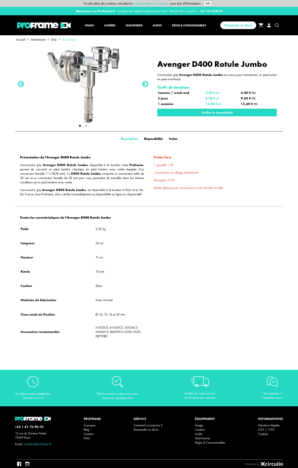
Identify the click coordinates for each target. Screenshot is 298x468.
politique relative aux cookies (151, 3)
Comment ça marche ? (148, 425)
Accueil (20, 39)
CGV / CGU (266, 429)
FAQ (87, 438)
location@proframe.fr (37, 444)
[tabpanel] (83, 84)
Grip (54, 39)
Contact (88, 434)
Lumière (200, 429)
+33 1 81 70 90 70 (210, 11)
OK (208, 3)
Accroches (69, 39)
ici (139, 194)
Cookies (263, 434)
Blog (86, 429)
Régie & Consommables (210, 442)
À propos (89, 425)
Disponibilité (153, 139)
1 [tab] (80, 126)
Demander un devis (238, 25)
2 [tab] (86, 126)
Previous (21, 84)
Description (129, 139)
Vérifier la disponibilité (217, 112)
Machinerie (38, 39)
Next (145, 84)
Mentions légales (269, 425)
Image (199, 425)
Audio (198, 434)
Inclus (173, 139)
